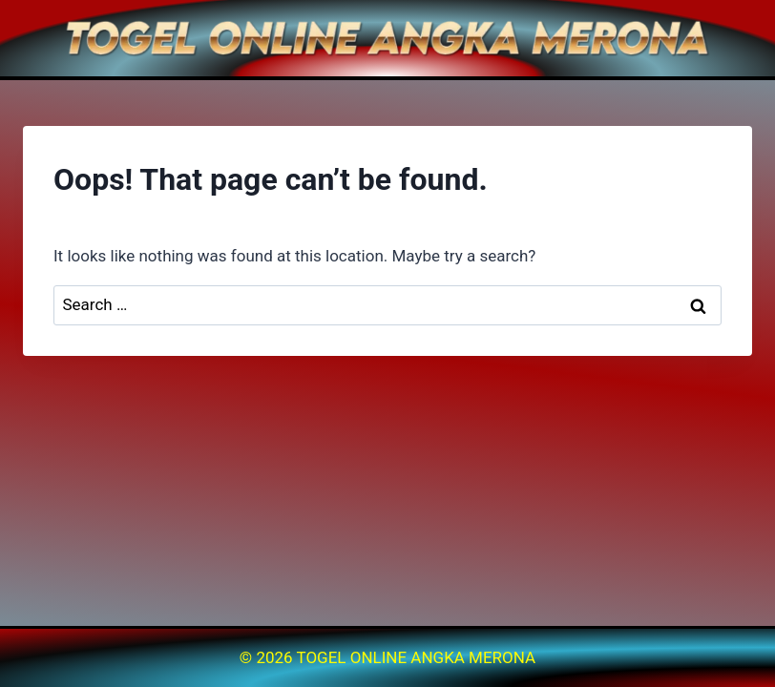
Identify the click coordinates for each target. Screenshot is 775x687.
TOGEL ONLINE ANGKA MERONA (416, 657)
